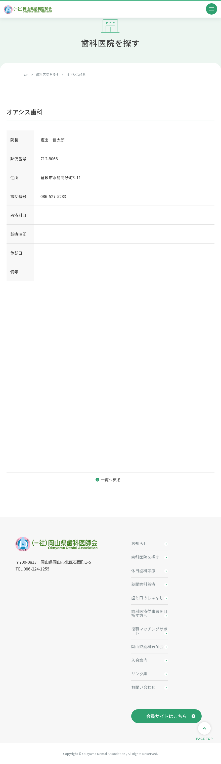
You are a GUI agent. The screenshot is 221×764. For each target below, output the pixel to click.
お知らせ (139, 543)
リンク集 (139, 674)
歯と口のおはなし (147, 598)
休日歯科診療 (143, 570)
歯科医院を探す (145, 557)
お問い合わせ (143, 687)
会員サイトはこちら (166, 716)
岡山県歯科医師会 (147, 646)
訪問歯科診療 (143, 584)
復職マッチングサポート (149, 631)
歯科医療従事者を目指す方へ (149, 613)
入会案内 (139, 660)
